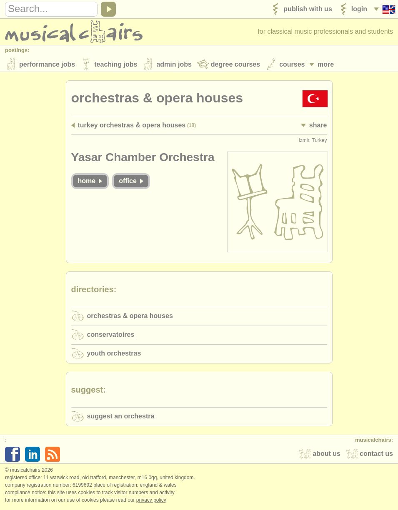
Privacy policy (151, 501)
